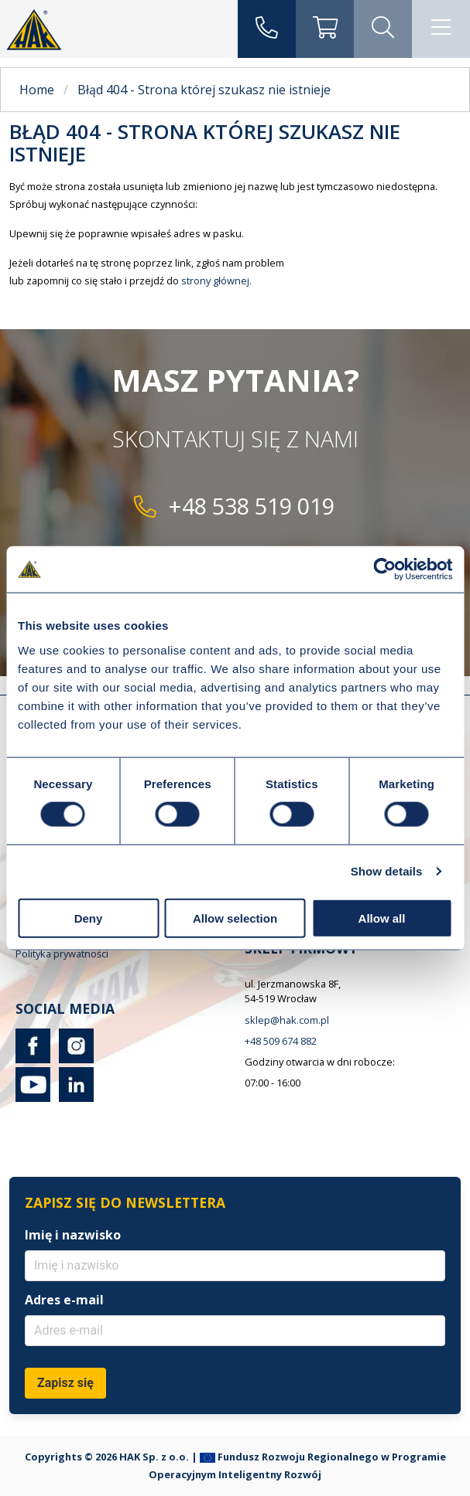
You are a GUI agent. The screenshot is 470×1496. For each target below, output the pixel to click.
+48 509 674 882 (281, 1041)
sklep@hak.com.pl (287, 1020)
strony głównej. (216, 280)
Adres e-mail (64, 1299)
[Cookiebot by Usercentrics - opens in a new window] (384, 569)
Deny (88, 917)
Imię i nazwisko (73, 1234)
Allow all (382, 917)
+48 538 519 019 (251, 506)
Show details (387, 871)
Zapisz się (65, 1382)
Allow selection (235, 917)
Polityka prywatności (61, 953)
